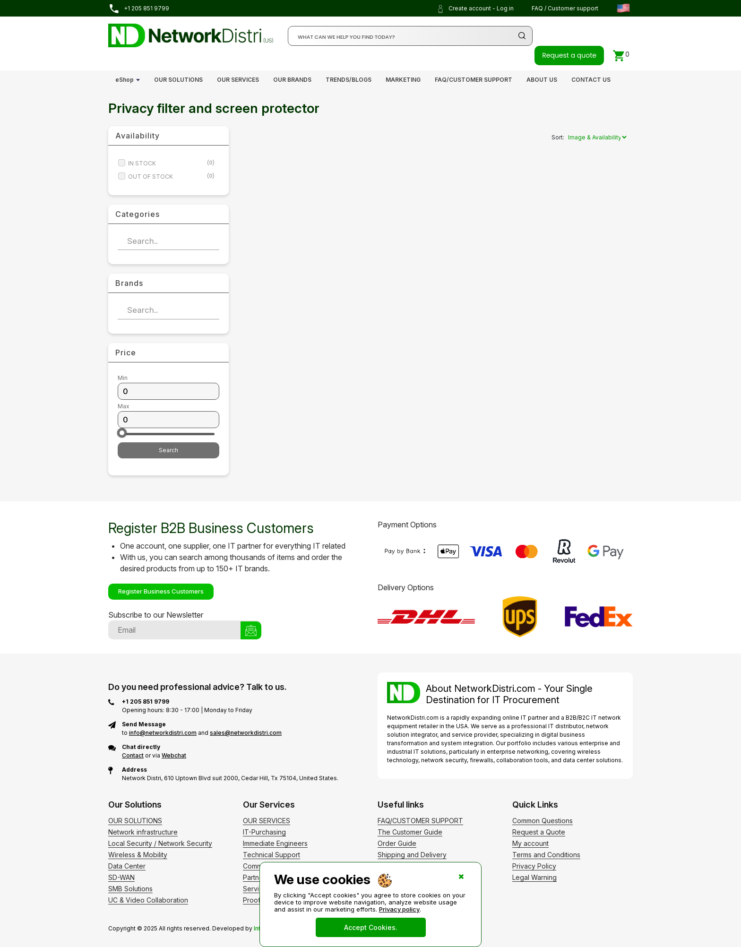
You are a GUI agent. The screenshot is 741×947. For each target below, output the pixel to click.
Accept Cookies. (370, 927)
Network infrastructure (143, 832)
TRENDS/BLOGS (348, 79)
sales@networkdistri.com (246, 732)
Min (123, 377)
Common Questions (542, 821)
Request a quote (569, 55)
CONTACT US (591, 79)
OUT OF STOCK (171, 176)
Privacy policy (399, 909)
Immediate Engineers (275, 843)
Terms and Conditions (546, 855)
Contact (133, 755)
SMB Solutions (130, 889)
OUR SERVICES (238, 79)
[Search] (410, 36)
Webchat (174, 755)
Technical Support (271, 855)
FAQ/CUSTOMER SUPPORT (473, 79)
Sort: (557, 137)
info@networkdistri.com (163, 732)
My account (530, 843)
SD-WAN (121, 877)
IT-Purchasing (264, 832)
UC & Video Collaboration (148, 900)
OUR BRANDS (292, 79)
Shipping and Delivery (412, 855)
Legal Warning (534, 877)
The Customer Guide (410, 832)
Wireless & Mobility (137, 855)
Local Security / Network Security (160, 843)
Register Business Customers (161, 591)
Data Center (127, 866)
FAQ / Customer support (565, 8)
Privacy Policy (534, 866)
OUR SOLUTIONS (178, 79)
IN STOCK (171, 163)
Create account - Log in (475, 9)
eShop (124, 79)
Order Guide (397, 843)
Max (123, 406)
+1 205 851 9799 (138, 9)
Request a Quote (538, 832)
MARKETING (403, 79)
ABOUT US (541, 79)
